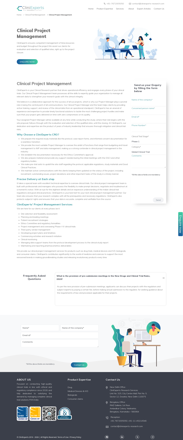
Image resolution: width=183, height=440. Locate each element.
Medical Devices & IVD (78, 391)
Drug (70, 387)
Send (158, 200)
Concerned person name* (143, 108)
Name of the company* (142, 99)
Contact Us (159, 8)
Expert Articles (144, 8)
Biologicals (72, 395)
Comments (137, 155)
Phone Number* (139, 125)
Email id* (135, 116)
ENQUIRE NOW (27, 61)
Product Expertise (105, 8)
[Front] (30, 8)
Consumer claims (75, 399)
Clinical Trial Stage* (140, 136)
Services (120, 8)
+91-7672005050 (114, 3)
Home (91, 8)
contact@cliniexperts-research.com (146, 3)
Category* (136, 147)
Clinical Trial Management (35, 15)
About (131, 8)
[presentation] (141, 185)
